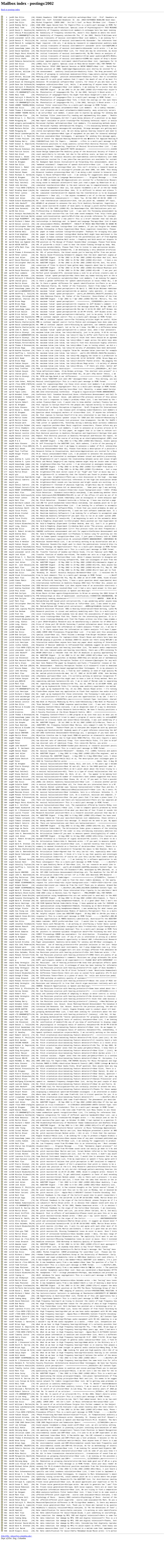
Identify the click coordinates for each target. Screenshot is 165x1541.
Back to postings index (10, 10)
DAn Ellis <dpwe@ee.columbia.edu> (16, 1536)
